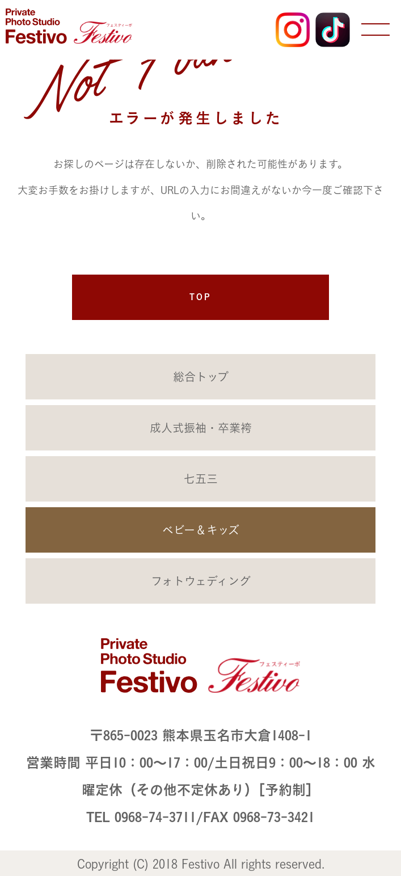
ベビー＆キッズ (200, 530)
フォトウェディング (201, 581)
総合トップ (201, 376)
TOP (200, 297)
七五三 (201, 479)
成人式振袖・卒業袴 (201, 427)
